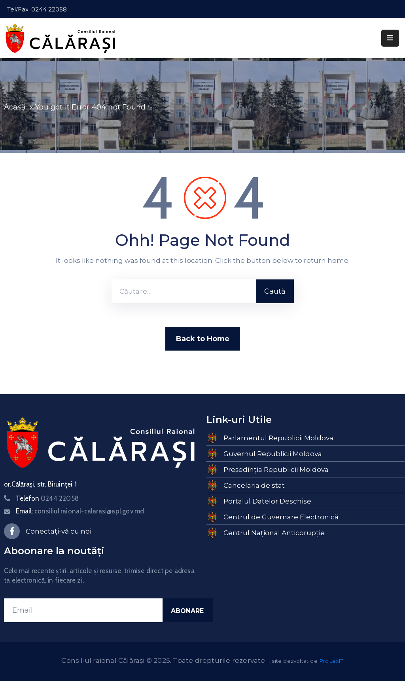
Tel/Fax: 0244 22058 (37, 9)
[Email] (83, 610)
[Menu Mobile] (390, 38)
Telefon (47, 498)
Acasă (15, 107)
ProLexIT (331, 661)
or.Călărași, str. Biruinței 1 (40, 484)
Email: (80, 511)
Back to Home (202, 338)
